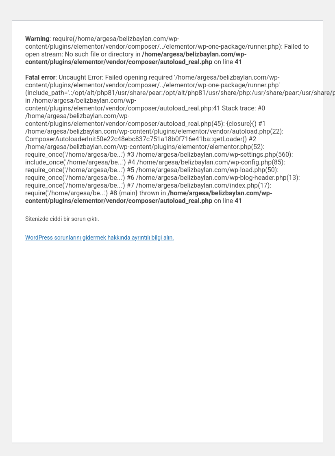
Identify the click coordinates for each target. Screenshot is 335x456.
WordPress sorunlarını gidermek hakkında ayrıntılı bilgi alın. (99, 237)
